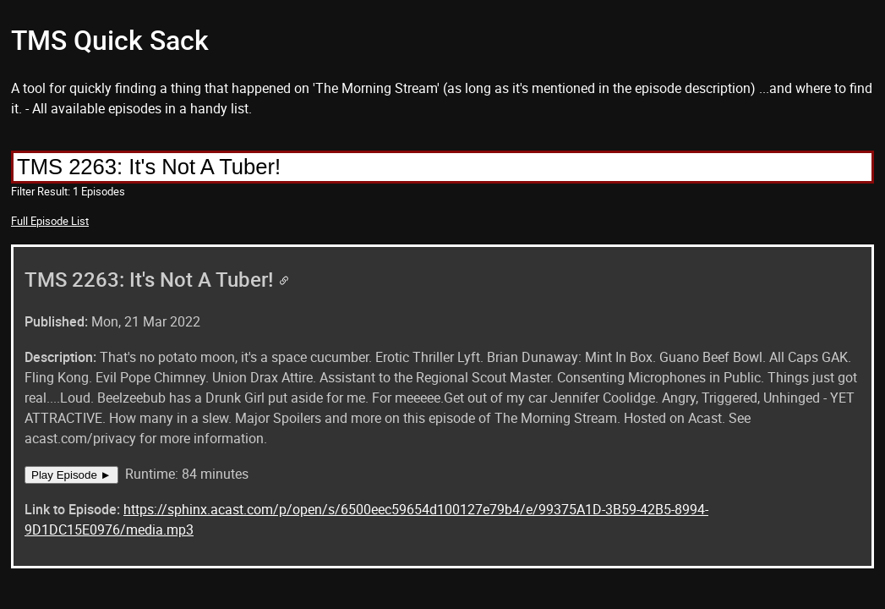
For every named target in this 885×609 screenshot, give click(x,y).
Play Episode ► (71, 475)
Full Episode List (50, 220)
